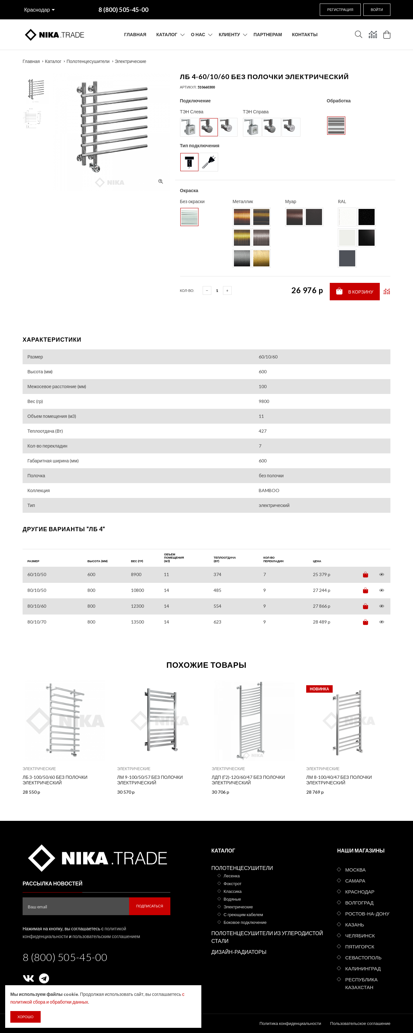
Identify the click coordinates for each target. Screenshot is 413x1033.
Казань (354, 924)
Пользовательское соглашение (360, 1023)
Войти (377, 9)
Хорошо (25, 1017)
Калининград (363, 968)
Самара (355, 880)
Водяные (232, 899)
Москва (355, 870)
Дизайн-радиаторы (239, 952)
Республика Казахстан (361, 983)
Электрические (130, 61)
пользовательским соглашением (106, 936)
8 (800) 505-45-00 (65, 957)
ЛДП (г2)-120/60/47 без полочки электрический (248, 779)
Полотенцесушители (87, 61)
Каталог (166, 34)
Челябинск (360, 935)
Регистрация (340, 9)
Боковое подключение (245, 922)
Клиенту (229, 34)
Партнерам (268, 34)
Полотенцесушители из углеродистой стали (267, 937)
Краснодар (37, 9)
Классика (233, 891)
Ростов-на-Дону (367, 913)
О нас (198, 34)
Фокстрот (233, 883)
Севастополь (363, 957)
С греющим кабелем (243, 914)
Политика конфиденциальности (290, 1023)
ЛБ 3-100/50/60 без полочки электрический (55, 779)
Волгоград (359, 902)
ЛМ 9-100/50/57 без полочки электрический (150, 779)
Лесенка (232, 875)
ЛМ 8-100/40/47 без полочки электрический (339, 779)
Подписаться (149, 906)
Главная (135, 34)
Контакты (304, 34)
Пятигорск (359, 946)
